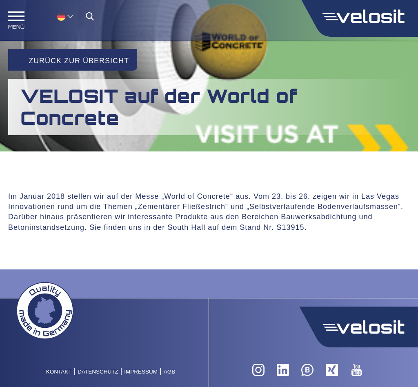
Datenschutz (98, 372)
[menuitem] (65, 16)
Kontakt (59, 372)
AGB (170, 372)
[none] (57, 16)
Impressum (141, 372)
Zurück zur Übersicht (79, 61)
